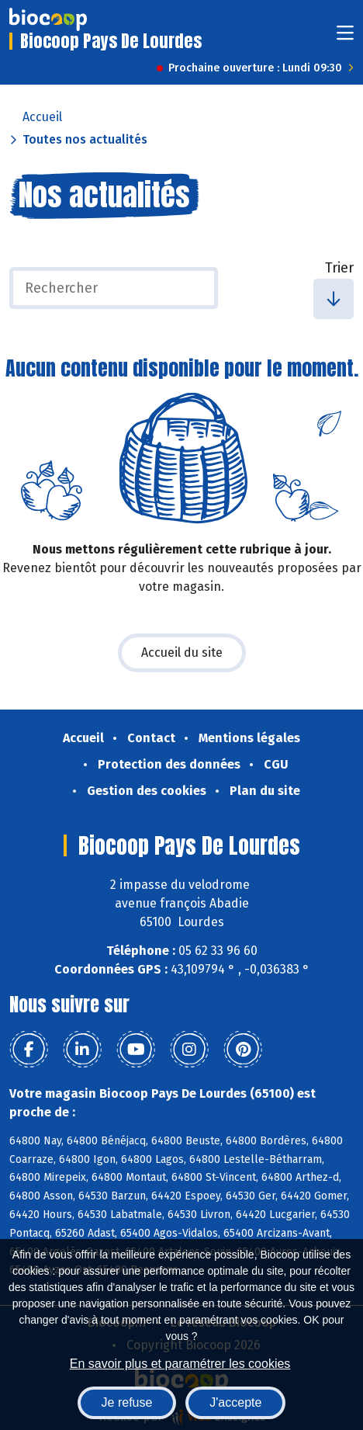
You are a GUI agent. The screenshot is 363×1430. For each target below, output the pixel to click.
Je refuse (127, 1402)
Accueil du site (182, 652)
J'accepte (235, 1402)
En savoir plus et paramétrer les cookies (180, 1363)
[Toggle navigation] (345, 37)
